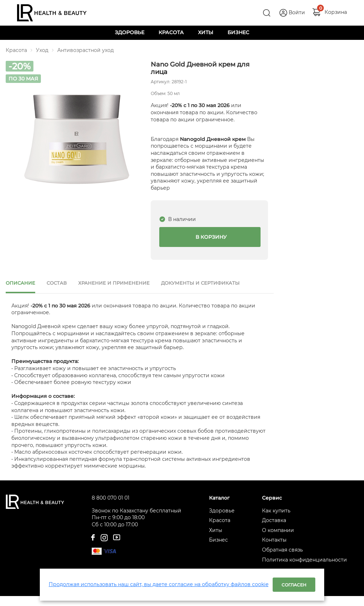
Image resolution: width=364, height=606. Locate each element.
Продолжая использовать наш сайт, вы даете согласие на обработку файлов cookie (158, 584)
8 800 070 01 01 (110, 508)
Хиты (215, 540)
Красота (219, 530)
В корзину (210, 247)
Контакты (274, 550)
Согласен (294, 584)
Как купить (276, 520)
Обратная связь (282, 560)
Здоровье (222, 520)
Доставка (274, 530)
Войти (297, 12)
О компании (278, 540)
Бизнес (218, 550)
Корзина (336, 12)
